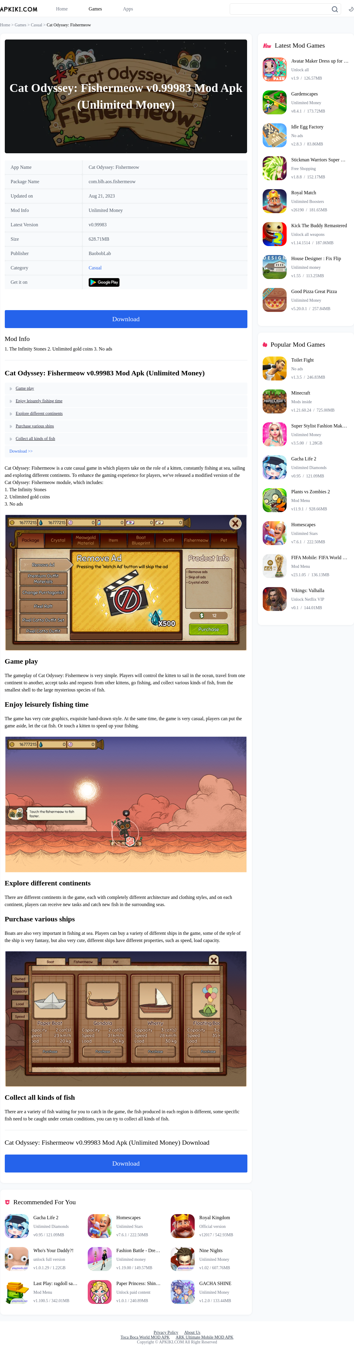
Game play (25, 388)
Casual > (39, 25)
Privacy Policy (166, 1332)
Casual (95, 267)
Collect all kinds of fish (35, 438)
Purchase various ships (35, 426)
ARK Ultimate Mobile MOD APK (205, 1337)
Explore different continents (39, 413)
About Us (192, 1332)
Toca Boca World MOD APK (145, 1337)
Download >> (21, 451)
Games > (23, 25)
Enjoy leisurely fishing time (39, 401)
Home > (7, 25)
